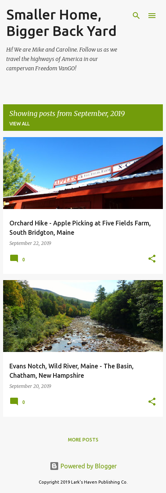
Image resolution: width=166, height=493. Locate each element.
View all (19, 123)
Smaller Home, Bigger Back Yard (61, 22)
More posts (83, 439)
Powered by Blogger (83, 466)
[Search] (136, 15)
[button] (152, 259)
